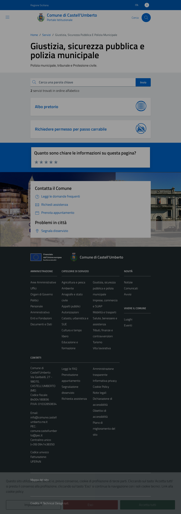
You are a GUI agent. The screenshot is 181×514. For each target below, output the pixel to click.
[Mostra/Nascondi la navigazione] (7, 17)
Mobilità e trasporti (104, 312)
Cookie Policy (101, 386)
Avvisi (127, 294)
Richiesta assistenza (74, 398)
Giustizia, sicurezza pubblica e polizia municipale (104, 288)
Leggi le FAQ (69, 368)
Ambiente (68, 288)
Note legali (99, 392)
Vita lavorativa (102, 348)
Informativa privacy (105, 380)
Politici (34, 300)
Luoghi (128, 319)
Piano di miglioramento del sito (104, 428)
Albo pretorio (46, 107)
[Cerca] (146, 17)
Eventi (128, 325)
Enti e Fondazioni (41, 318)
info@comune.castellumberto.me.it (43, 419)
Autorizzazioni (70, 312)
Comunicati (131, 288)
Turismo (97, 342)
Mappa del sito (39, 480)
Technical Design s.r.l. (56, 503)
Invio (143, 82)
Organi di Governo (41, 294)
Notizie (128, 282)
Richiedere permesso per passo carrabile (71, 129)
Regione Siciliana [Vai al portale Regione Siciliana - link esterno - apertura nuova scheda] (39, 5)
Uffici (33, 288)
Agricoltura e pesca (73, 282)
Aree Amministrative (43, 282)
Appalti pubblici (71, 306)
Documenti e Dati (41, 324)
